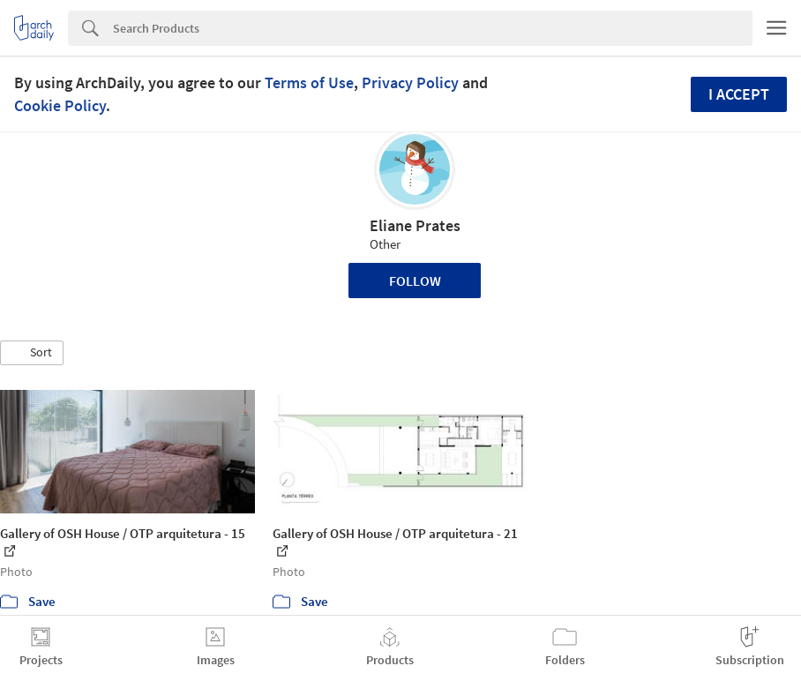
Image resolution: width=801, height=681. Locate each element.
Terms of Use (309, 82)
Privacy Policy (410, 82)
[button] (32, 352)
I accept (738, 94)
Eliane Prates (415, 225)
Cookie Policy (60, 105)
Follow (415, 280)
